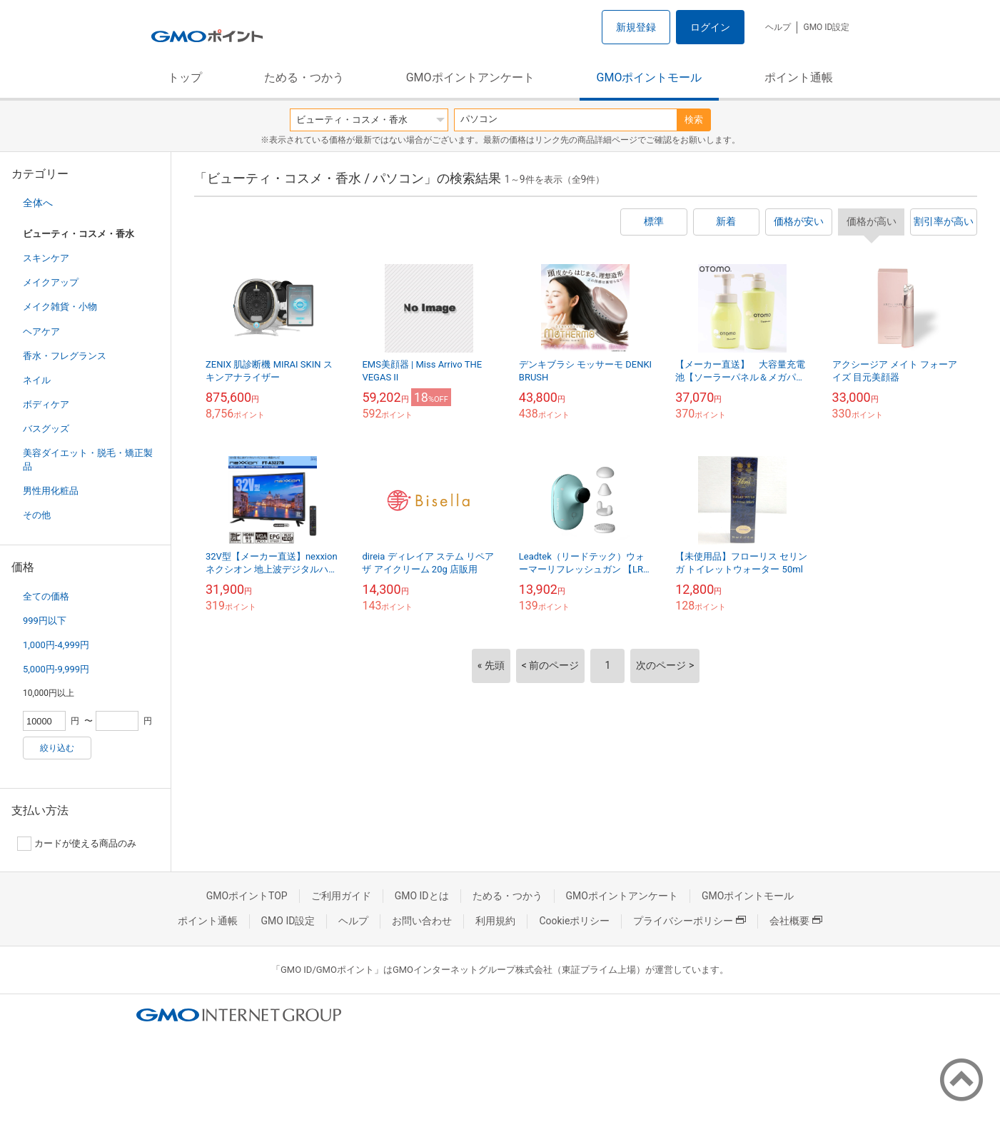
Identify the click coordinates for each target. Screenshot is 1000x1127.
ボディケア (46, 404)
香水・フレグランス (64, 355)
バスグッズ (46, 428)
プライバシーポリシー (689, 920)
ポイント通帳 (798, 77)
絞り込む (57, 748)
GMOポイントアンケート (470, 77)
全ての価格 (46, 596)
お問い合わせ (422, 920)
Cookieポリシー (574, 920)
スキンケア (46, 258)
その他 (37, 515)
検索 (694, 119)
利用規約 (495, 920)
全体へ (38, 202)
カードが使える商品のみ (76, 844)
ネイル (37, 380)
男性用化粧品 (51, 490)
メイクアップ (51, 282)
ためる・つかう (304, 77)
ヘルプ (778, 27)
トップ (185, 77)
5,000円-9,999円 (56, 669)
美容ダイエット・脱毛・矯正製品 (88, 459)
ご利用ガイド (341, 895)
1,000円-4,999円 (56, 645)
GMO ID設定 (826, 27)
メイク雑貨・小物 (60, 306)
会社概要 (795, 920)
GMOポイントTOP (247, 895)
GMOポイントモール (649, 77)
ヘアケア (41, 331)
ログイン (710, 27)
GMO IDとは (422, 895)
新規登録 (636, 27)
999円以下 (44, 620)
